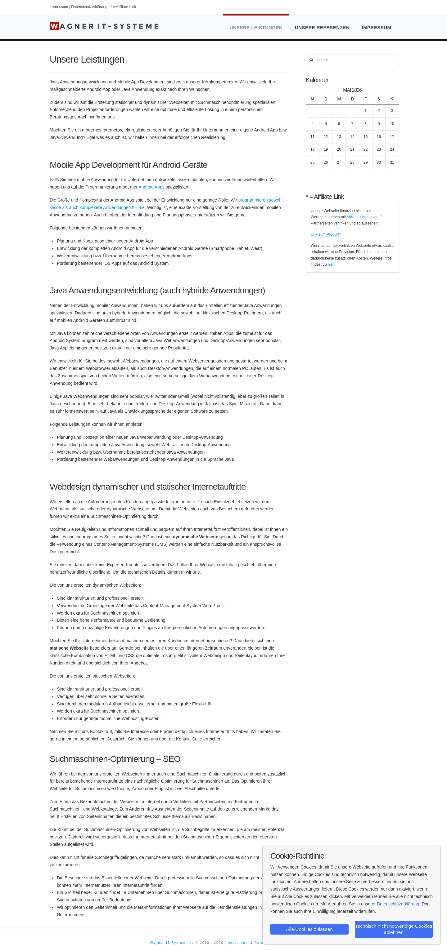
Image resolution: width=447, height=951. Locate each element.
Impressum (59, 7)
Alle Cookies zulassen (309, 928)
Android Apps (151, 186)
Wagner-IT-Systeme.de (172, 942)
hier (331, 264)
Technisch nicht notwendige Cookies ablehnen (393, 928)
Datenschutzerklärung (89, 7)
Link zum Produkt (325, 234)
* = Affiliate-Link (123, 7)
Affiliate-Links (357, 217)
